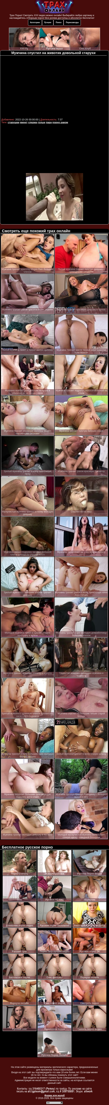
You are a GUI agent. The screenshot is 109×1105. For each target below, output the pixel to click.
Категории (35, 22)
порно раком (60, 122)
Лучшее (47, 22)
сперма (32, 122)
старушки (13, 122)
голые (41, 122)
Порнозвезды (72, 22)
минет (23, 122)
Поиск (58, 22)
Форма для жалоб (54, 1095)
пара (49, 122)
